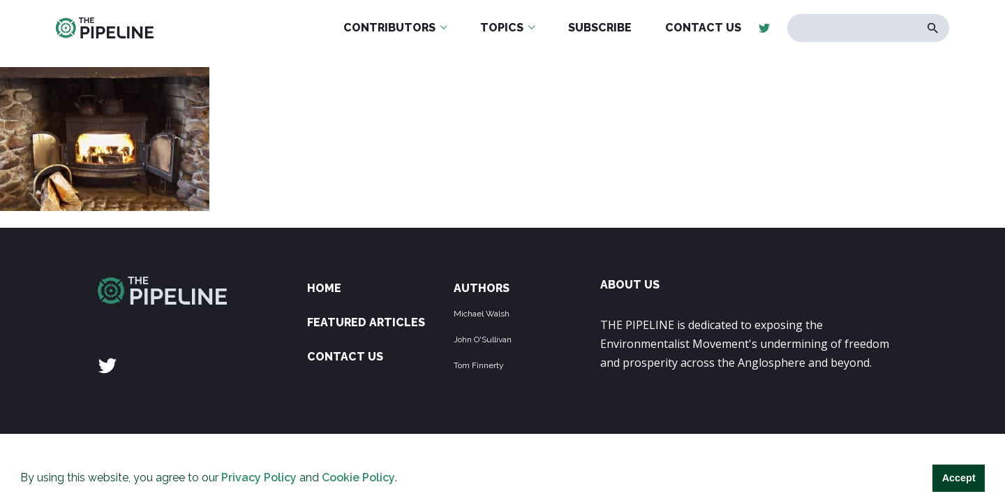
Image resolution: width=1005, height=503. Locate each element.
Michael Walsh (481, 314)
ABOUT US (630, 284)
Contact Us (345, 356)
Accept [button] (959, 477)
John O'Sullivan (483, 339)
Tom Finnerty (479, 365)
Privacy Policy (259, 477)
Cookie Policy (358, 477)
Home (324, 288)
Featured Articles (366, 322)
